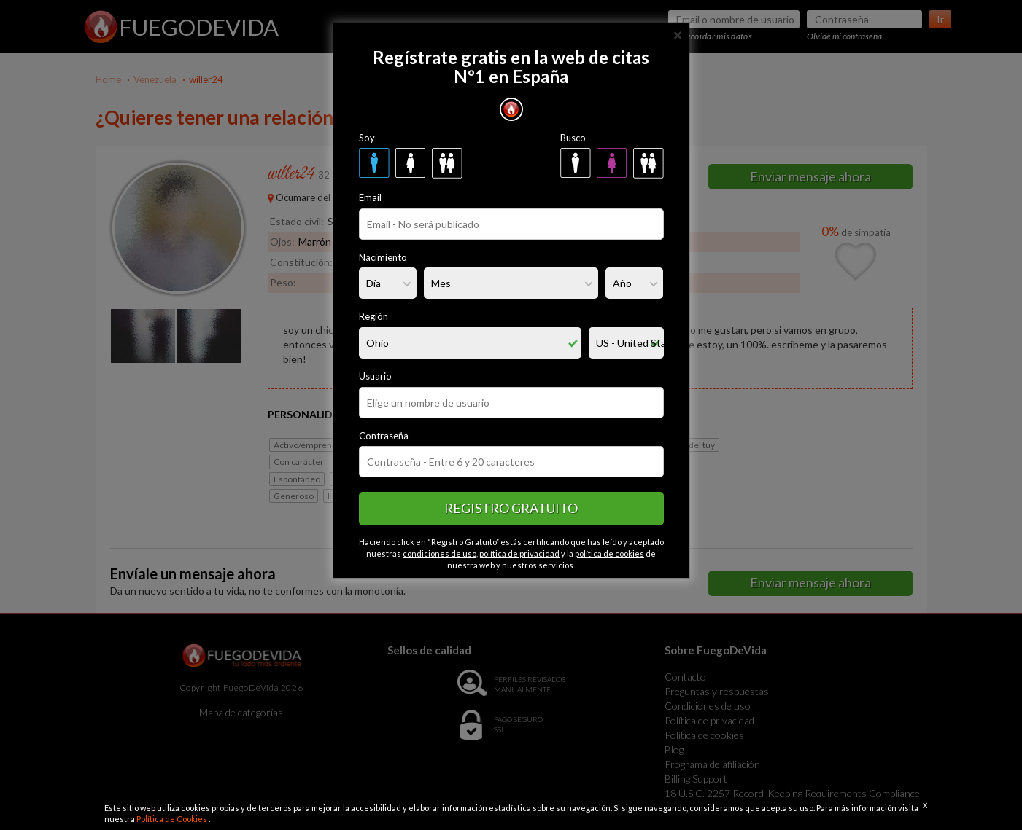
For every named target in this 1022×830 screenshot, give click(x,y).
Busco (573, 138)
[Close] (677, 34)
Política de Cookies (172, 818)
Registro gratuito (511, 508)
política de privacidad (519, 553)
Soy (367, 138)
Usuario (375, 376)
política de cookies (609, 553)
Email (370, 197)
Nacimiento (383, 257)
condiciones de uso (439, 553)
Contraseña (384, 436)
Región (373, 316)
